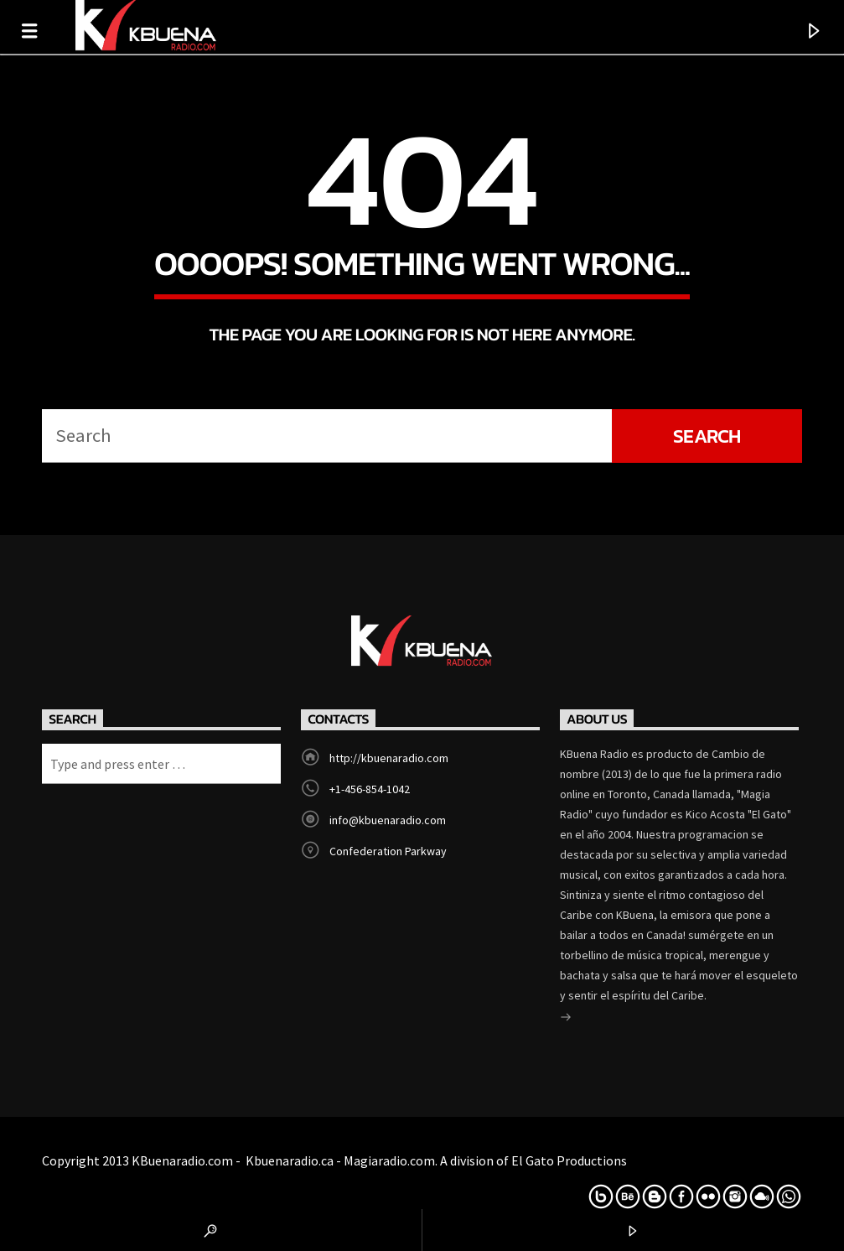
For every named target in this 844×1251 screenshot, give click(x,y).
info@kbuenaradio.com (387, 820)
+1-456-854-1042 (369, 789)
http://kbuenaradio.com (388, 758)
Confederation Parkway (388, 851)
